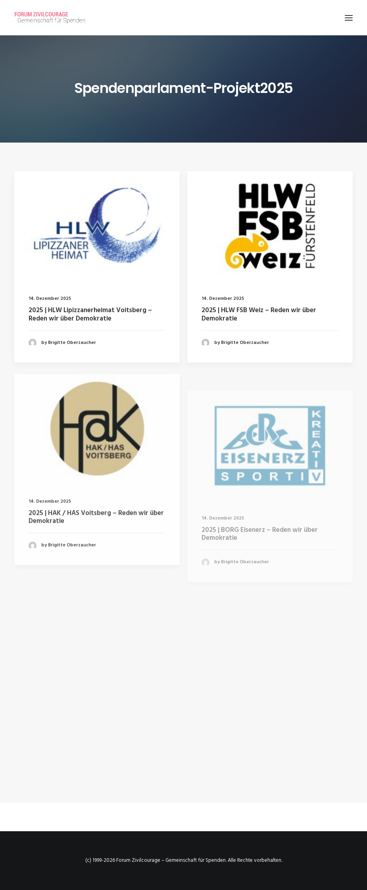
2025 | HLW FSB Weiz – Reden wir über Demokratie (259, 315)
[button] (348, 17)
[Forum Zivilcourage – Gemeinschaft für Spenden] (54, 18)
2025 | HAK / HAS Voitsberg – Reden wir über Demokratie (96, 544)
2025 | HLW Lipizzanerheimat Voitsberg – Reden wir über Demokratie (90, 314)
